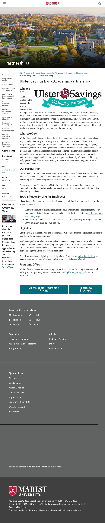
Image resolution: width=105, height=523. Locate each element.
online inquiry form (86, 256)
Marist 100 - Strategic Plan (20, 402)
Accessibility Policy (17, 507)
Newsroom (14, 411)
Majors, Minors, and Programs (22, 343)
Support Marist (15, 397)
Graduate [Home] (50, 73)
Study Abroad (15, 348)
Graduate (6, 75)
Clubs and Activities (58, 339)
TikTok (36, 315)
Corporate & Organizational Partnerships (8, 96)
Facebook (17, 319)
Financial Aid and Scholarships (8, 89)
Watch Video (7, 267)
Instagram (17, 315)
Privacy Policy (77, 504)
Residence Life (55, 348)
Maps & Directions (17, 387)
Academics (14, 334)
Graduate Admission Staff (8, 130)
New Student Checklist (7, 118)
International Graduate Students (7, 104)
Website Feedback (17, 406)
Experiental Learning (18, 339)
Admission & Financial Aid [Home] (34, 73)
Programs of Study (6, 79)
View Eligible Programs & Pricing (44, 289)
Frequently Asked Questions (8, 124)
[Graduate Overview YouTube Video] (9, 218)
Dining (52, 343)
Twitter (36, 324)
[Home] (21, 73)
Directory (13, 378)
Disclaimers (64, 504)
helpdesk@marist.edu (71, 510)
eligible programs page (74, 272)
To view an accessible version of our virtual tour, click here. (35, 466)
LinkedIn (17, 324)
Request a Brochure (85, 289)
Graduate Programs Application (6, 144)
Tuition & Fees (7, 84)
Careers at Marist (16, 392)
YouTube (37, 319)
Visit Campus (15, 383)
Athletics (53, 334)
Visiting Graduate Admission (6, 136)
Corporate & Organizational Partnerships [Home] (71, 73)
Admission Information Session (6, 111)
